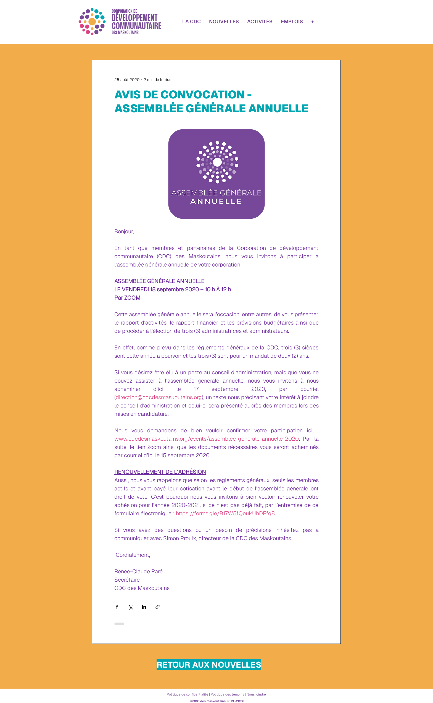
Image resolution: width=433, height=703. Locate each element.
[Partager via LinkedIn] (144, 607)
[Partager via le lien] (157, 607)
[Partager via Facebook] (117, 607)
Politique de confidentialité (187, 694)
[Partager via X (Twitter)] (130, 607)
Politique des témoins (227, 694)
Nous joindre (256, 694)
